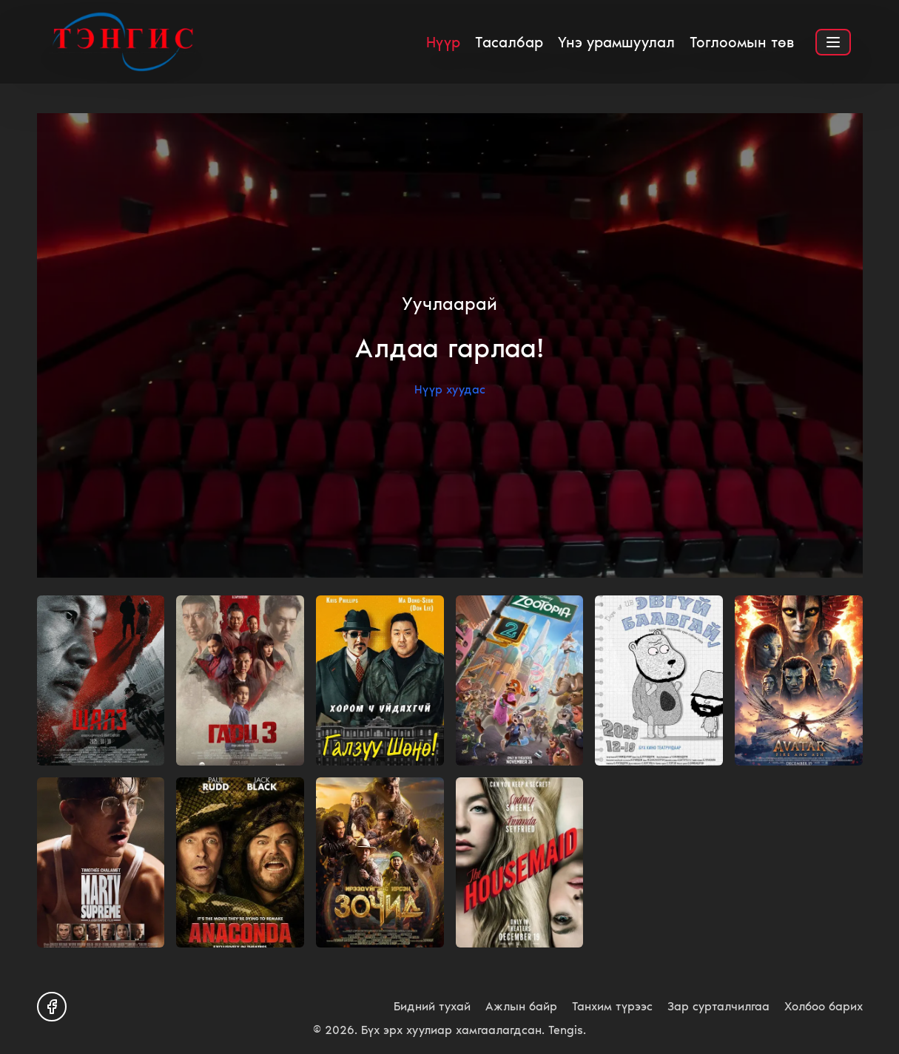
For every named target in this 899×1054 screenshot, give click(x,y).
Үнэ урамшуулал (616, 42)
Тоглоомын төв (742, 42)
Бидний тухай (432, 1006)
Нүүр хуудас (449, 389)
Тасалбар (509, 42)
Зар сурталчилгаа (718, 1006)
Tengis (565, 1030)
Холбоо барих (823, 1006)
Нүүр (443, 42)
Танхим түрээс (612, 1006)
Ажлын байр (521, 1006)
